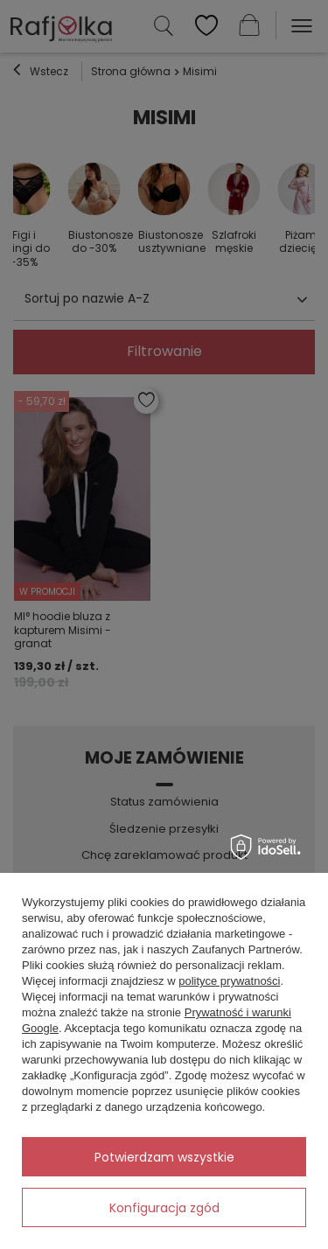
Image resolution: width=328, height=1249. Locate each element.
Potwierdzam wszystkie (164, 1157)
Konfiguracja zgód (164, 1208)
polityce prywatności (229, 980)
